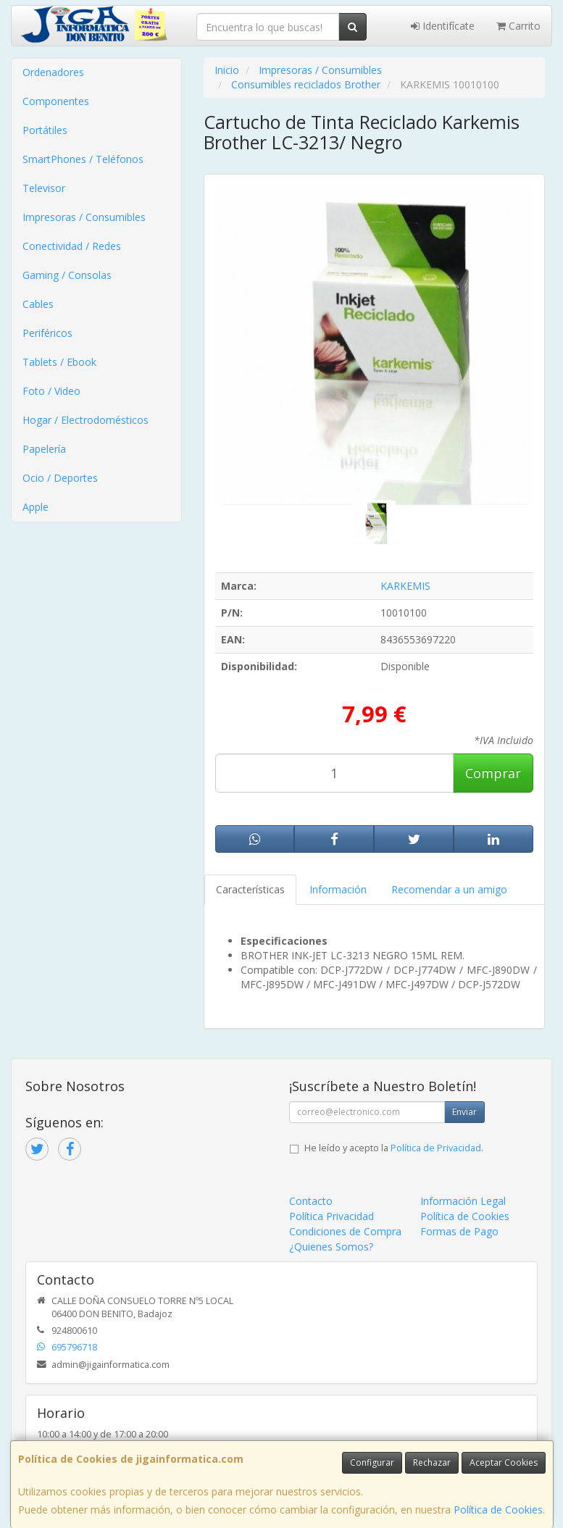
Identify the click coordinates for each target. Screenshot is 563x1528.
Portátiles (44, 130)
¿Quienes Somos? (331, 1246)
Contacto (311, 1201)
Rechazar (432, 1462)
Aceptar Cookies (504, 1462)
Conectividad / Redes (71, 246)
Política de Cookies (498, 1509)
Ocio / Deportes (60, 478)
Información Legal (463, 1201)
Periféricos (47, 333)
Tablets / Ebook (59, 362)
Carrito (518, 26)
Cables (38, 304)
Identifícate (443, 26)
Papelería (44, 449)
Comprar (493, 773)
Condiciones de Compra (345, 1231)
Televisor (43, 188)
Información (338, 889)
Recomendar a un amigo (449, 889)
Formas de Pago (459, 1231)
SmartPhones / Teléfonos (82, 159)
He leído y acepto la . (393, 1148)
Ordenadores (53, 72)
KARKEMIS (405, 586)
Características (250, 889)
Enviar (464, 1112)
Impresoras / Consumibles (84, 217)
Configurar (372, 1462)
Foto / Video (51, 391)
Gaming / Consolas (67, 275)
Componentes (55, 101)
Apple (35, 507)
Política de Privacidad (436, 1148)
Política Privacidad (331, 1216)
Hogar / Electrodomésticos (85, 420)
